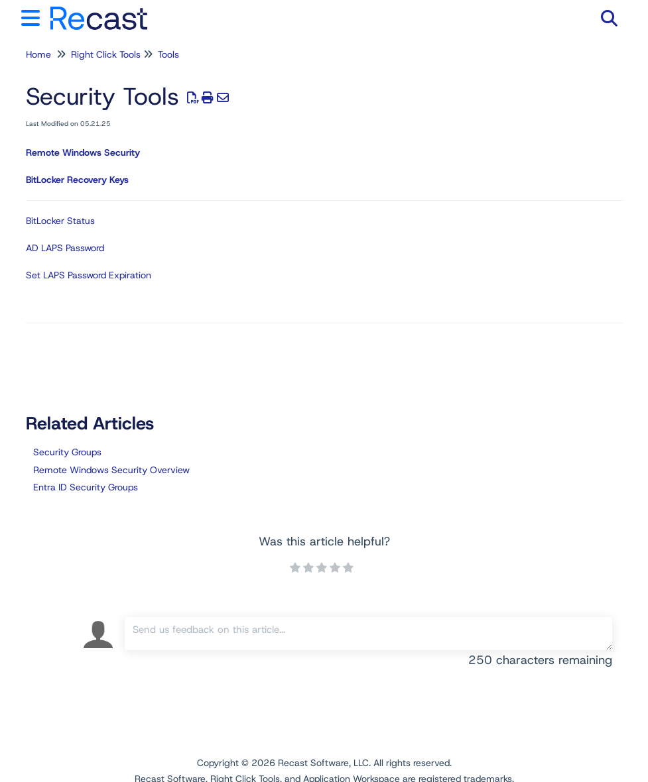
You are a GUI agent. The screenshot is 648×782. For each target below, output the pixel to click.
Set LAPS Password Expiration (88, 275)
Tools (168, 54)
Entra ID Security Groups (85, 487)
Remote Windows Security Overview (111, 470)
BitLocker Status (60, 221)
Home (38, 54)
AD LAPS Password (65, 248)
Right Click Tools (106, 54)
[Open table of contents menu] (33, 16)
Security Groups (67, 452)
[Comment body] (368, 633)
